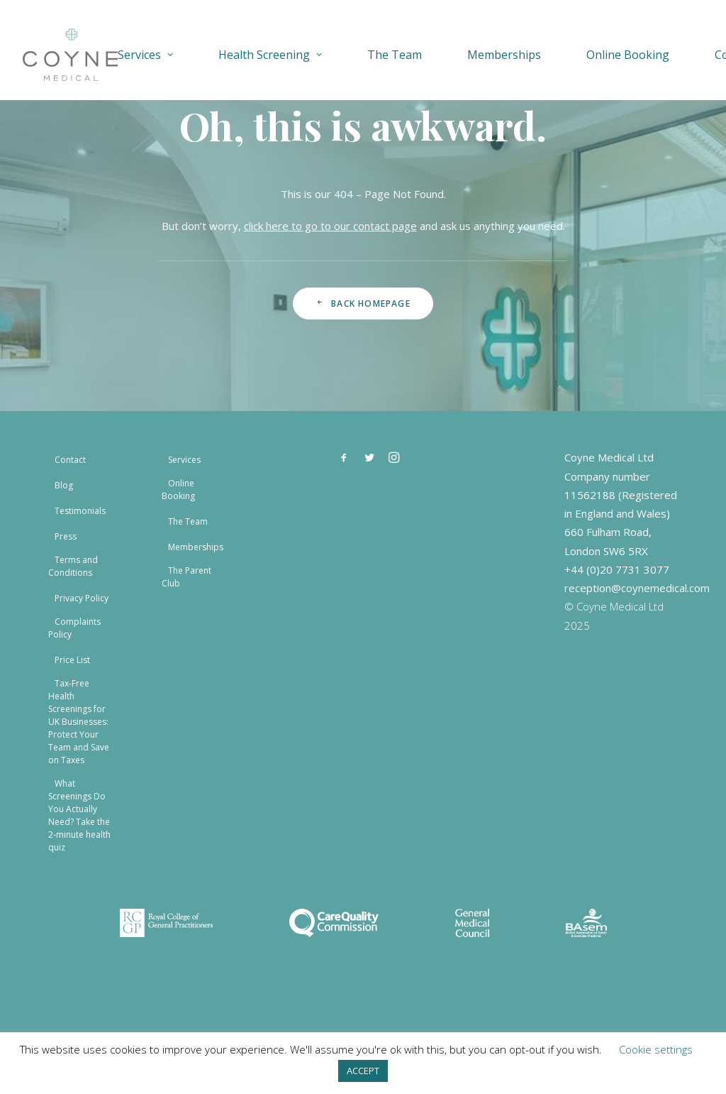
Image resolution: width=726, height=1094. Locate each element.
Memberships (504, 54)
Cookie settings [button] (656, 1049)
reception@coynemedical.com (637, 588)
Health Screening (270, 54)
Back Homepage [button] (363, 303)
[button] (343, 460)
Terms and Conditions (73, 566)
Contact (70, 460)
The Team (394, 54)
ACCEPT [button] (363, 1070)
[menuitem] (156, 54)
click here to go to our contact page (330, 226)
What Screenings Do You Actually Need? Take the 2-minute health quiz (79, 815)
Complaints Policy (74, 628)
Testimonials (80, 511)
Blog (64, 485)
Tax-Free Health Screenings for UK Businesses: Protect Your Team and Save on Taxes (78, 721)
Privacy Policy (81, 598)
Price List (72, 660)
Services (145, 54)
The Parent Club (186, 576)
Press (66, 536)
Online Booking (627, 54)
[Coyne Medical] (70, 54)
